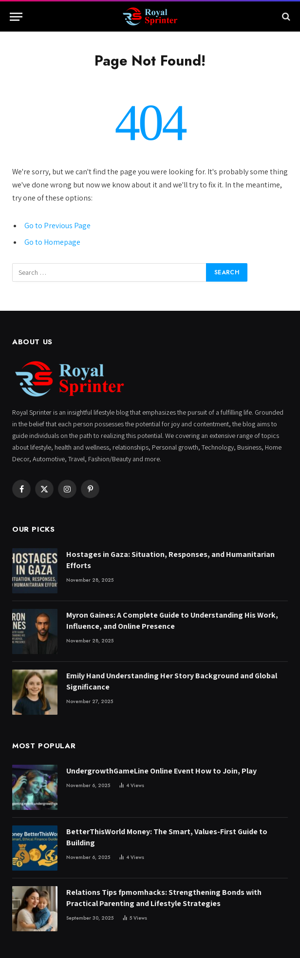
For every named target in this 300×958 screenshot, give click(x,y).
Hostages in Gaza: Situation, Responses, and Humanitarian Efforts (170, 560)
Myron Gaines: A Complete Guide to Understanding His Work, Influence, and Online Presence (172, 620)
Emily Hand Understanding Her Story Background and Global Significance (171, 681)
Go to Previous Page (57, 225)
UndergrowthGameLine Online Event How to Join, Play (161, 771)
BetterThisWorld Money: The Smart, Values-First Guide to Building (166, 837)
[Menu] (16, 17)
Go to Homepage (52, 242)
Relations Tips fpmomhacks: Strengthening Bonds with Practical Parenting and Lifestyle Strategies (164, 897)
